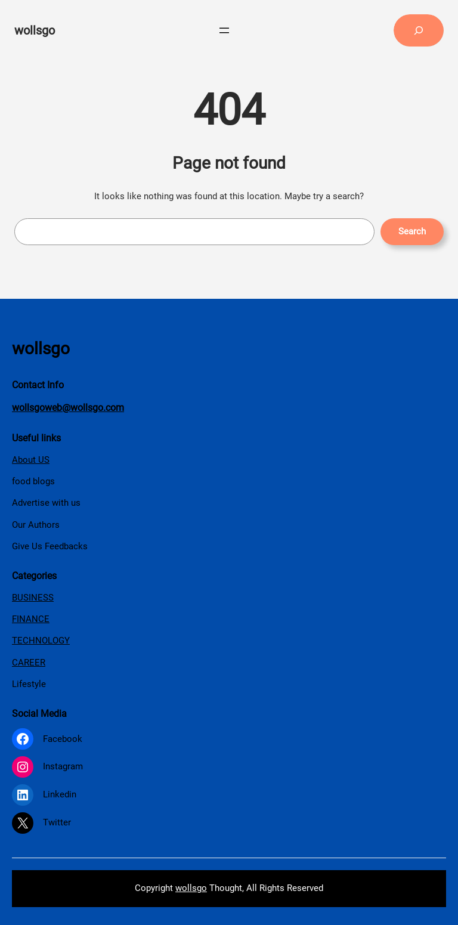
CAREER (28, 662)
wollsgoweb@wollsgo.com (68, 407)
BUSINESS (33, 597)
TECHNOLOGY (41, 640)
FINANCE (30, 619)
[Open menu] (224, 30)
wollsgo (34, 30)
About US (30, 459)
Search (412, 231)
